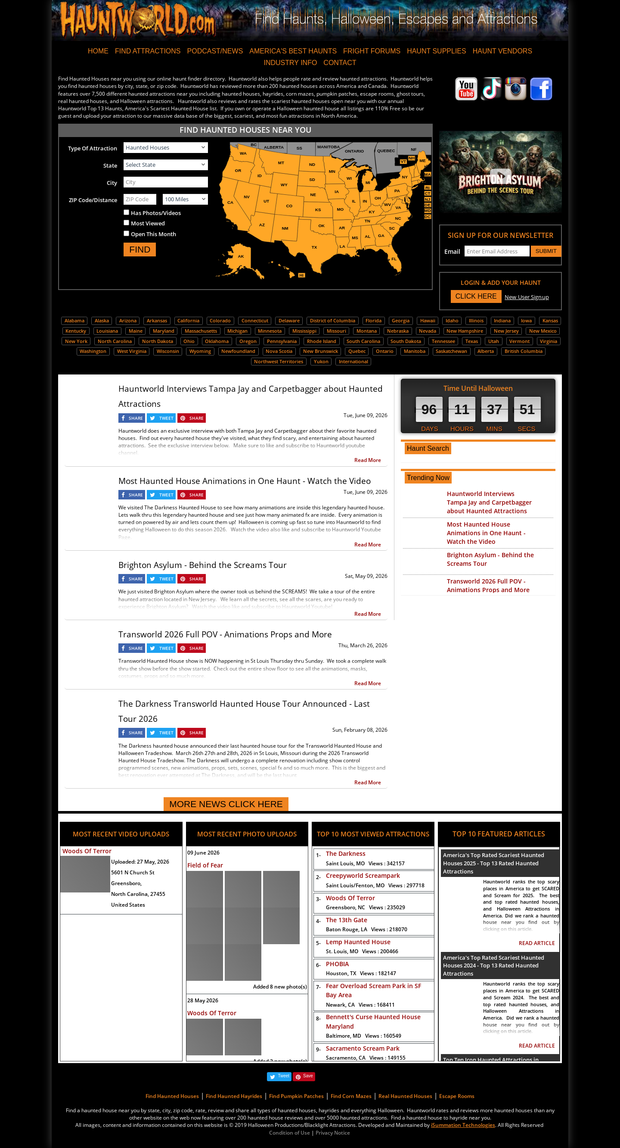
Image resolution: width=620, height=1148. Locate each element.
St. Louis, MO (362, 951)
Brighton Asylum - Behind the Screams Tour (202, 565)
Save (308, 1075)
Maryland (163, 331)
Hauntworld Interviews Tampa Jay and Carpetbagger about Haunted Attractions (489, 502)
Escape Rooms (456, 1096)
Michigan (237, 331)
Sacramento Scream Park (363, 1048)
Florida (373, 320)
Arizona (127, 320)
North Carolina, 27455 (138, 894)
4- (316, 921)
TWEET (166, 418)
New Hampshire (464, 331)
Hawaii (427, 320)
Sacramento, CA (366, 1057)
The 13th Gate (346, 920)
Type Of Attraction (92, 148)
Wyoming (200, 351)
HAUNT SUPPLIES (436, 51)
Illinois (476, 320)
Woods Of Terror (87, 851)
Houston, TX (361, 973)
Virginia (548, 341)
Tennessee (443, 341)
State (110, 165)
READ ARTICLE (537, 943)
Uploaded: (140, 861)
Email (452, 251)
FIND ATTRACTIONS (148, 51)
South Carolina (363, 341)
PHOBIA (337, 964)
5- (316, 943)
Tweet (283, 1075)
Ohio (189, 341)
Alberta (485, 351)
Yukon (321, 361)
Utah (493, 341)
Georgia (400, 320)
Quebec (357, 351)
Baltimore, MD (363, 1035)
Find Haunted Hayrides (234, 1096)
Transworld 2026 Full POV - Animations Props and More (225, 634)
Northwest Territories (278, 361)
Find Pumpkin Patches (296, 1096)
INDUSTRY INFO (290, 62)
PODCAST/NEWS (215, 51)
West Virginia (131, 351)
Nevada (427, 331)
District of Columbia (332, 320)
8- (316, 1018)
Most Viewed (148, 223)
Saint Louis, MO (365, 863)
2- (316, 877)
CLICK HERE (476, 296)
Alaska (102, 320)
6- (316, 965)
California (188, 320)
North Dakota (157, 341)
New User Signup (527, 297)
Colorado (220, 320)
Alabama (74, 320)
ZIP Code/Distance (93, 200)
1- (316, 855)
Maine (136, 331)
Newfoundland (238, 351)
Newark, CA (360, 1004)
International (353, 361)
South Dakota (406, 341)
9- (316, 1049)
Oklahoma (217, 341)
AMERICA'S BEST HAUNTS (293, 51)
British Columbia (523, 351)
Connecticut (255, 320)
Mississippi (304, 331)
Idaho (452, 320)
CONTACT (339, 62)
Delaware (289, 320)
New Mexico (543, 331)
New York (76, 341)
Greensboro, (126, 883)
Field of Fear (205, 865)
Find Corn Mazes (351, 1096)
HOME (98, 51)
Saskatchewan (451, 351)
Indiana (502, 320)
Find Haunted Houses (172, 1096)
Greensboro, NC (365, 907)
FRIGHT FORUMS (371, 51)
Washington (93, 351)
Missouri (336, 331)
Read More (367, 460)
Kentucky (75, 331)
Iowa (526, 320)
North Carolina (115, 341)
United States (128, 904)
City (112, 183)
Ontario (385, 351)
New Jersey (506, 331)
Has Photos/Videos (156, 213)
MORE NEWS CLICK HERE (226, 804)
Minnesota (270, 331)
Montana (366, 331)
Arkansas (157, 320)
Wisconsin (168, 351)
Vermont (519, 341)
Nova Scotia (279, 351)
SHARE (136, 418)
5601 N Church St (133, 872)
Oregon (248, 341)
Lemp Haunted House (358, 942)
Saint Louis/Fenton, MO (375, 885)
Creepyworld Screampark (363, 875)
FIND (139, 249)
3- (316, 899)
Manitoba (414, 351)
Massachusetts (201, 331)
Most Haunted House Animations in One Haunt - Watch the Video (244, 481)
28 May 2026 (202, 1000)
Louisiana (107, 331)
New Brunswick (320, 351)
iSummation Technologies (463, 1125)
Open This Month (153, 234)
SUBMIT (546, 251)
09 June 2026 (203, 852)
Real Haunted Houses (405, 1096)
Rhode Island (321, 341)
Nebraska (398, 331)
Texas (471, 341)
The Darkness (346, 853)
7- (316, 987)
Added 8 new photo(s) (280, 986)
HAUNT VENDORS (502, 51)
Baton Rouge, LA (366, 929)
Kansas (550, 320)
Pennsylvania (282, 341)
